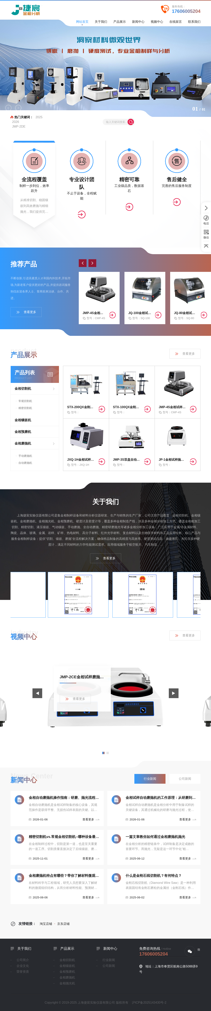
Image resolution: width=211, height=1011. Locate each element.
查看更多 (26, 312)
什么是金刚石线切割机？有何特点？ (154, 876)
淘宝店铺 (46, 923)
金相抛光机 (67, 983)
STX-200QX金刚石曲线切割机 (81, 407)
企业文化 (23, 965)
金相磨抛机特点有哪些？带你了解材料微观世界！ (64, 876)
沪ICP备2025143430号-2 (149, 1002)
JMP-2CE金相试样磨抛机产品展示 (82, 677)
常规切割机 (25, 401)
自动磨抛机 (25, 462)
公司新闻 (108, 965)
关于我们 (101, 23)
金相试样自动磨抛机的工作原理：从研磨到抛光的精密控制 (161, 798)
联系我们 (194, 23)
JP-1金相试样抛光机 (172, 459)
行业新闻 (108, 960)
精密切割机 (25, 408)
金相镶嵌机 (23, 420)
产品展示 (119, 23)
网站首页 (82, 22)
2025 (39, 117)
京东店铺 (62, 923)
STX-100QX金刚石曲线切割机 (127, 407)
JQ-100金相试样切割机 (140, 313)
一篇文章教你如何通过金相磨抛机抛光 (155, 837)
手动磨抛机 (25, 455)
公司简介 (23, 960)
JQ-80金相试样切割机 (185, 313)
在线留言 (175, 23)
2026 (15, 121)
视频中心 (157, 23)
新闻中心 (138, 23)
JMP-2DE (18, 126)
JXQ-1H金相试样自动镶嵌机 (81, 459)
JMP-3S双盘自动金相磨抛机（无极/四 (127, 459)
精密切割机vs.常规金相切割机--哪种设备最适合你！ (64, 837)
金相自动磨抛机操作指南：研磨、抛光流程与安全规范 (64, 798)
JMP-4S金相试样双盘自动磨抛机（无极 (94, 313)
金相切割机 (23, 388)
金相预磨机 (23, 432)
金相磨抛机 (23, 443)
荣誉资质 (23, 971)
